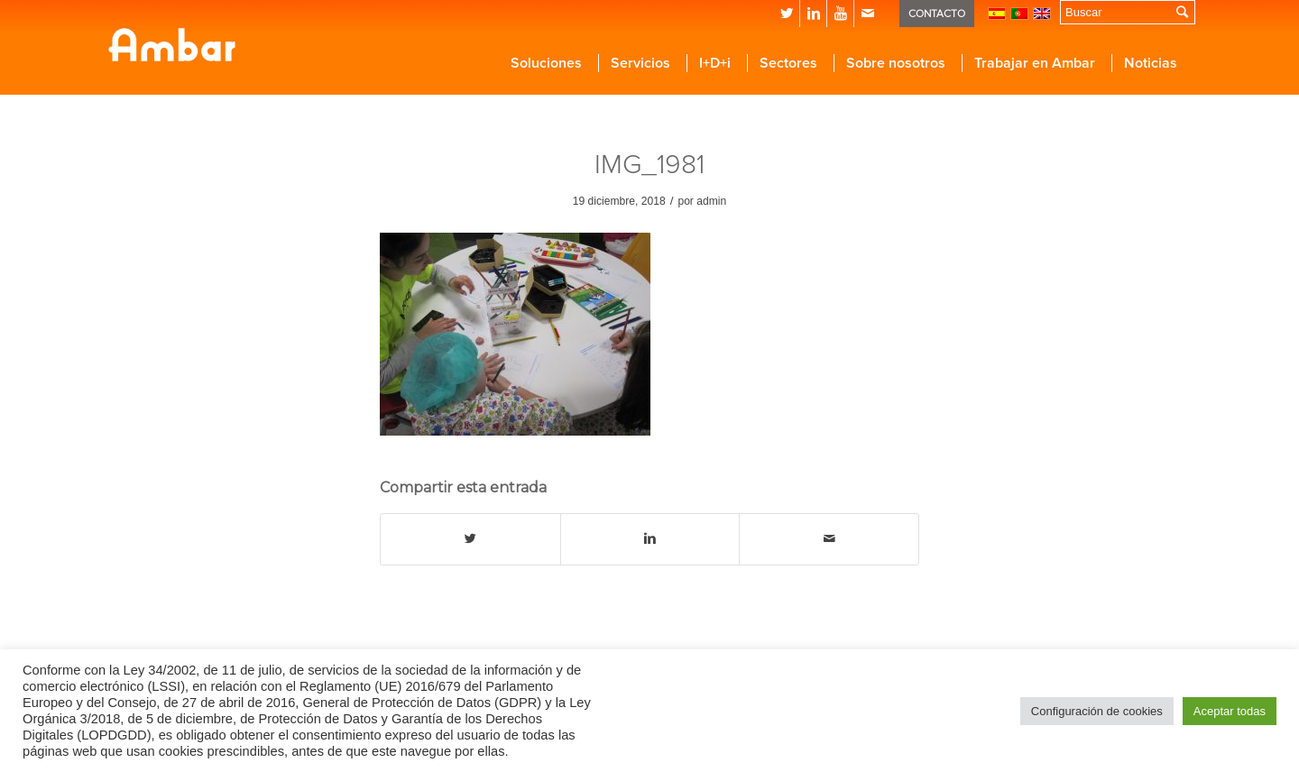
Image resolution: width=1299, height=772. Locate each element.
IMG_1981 (649, 164)
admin (711, 201)
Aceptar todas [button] (1229, 711)
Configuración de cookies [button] (1097, 711)
